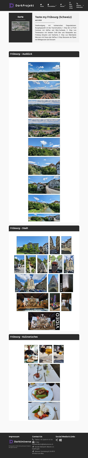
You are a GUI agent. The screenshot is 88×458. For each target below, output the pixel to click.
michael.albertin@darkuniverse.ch (42, 444)
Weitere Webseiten (79, 5)
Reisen (62, 5)
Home (42, 5)
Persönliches (51, 5)
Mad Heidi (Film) (71, 5)
